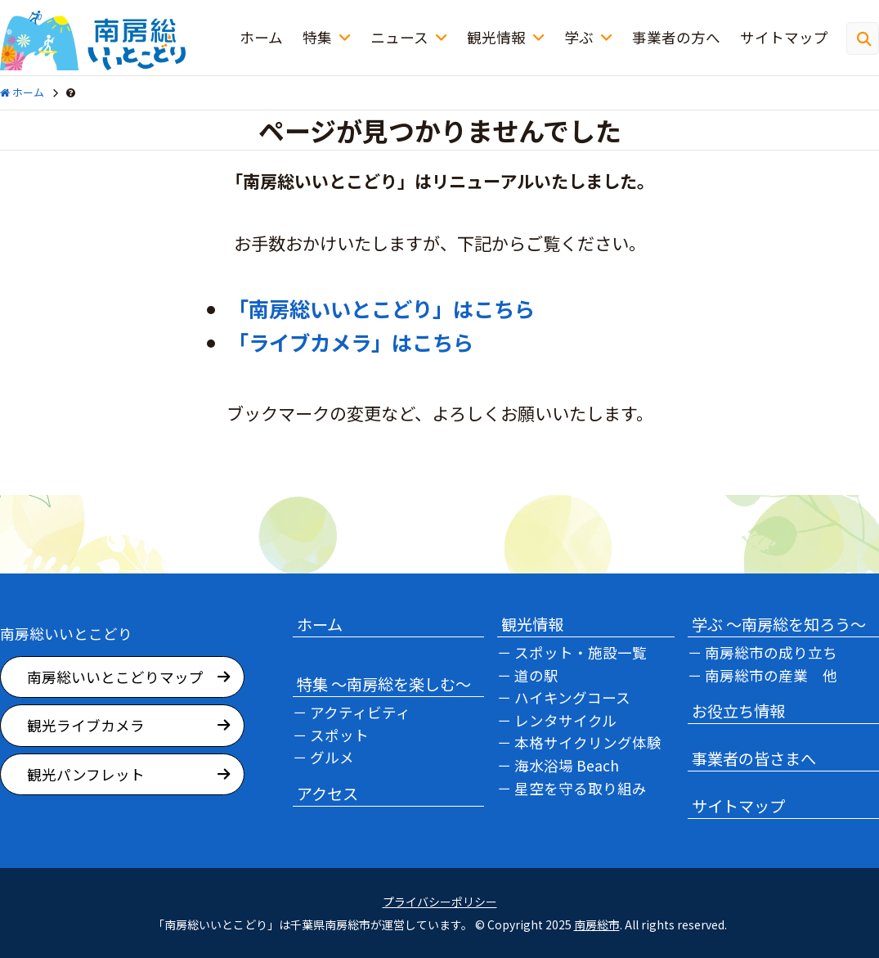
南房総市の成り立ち (771, 652)
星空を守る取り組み (580, 788)
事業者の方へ (676, 37)
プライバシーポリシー (440, 902)
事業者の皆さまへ (754, 758)
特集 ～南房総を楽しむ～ (384, 683)
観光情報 (496, 37)
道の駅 (536, 675)
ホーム (261, 37)
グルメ (332, 757)
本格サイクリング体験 (587, 742)
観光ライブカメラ (86, 725)
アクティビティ (360, 712)
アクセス (327, 793)
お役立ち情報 (738, 710)
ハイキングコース (572, 697)
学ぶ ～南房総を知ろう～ (779, 624)
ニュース (399, 37)
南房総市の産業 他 (771, 675)
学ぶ (579, 37)
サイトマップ (784, 37)
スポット (339, 735)
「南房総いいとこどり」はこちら (381, 308)
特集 (317, 37)
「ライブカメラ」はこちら (350, 342)
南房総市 (597, 924)
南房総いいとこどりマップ (115, 677)
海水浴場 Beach (566, 765)
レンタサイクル (565, 720)
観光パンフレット (86, 774)
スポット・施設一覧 (580, 652)
